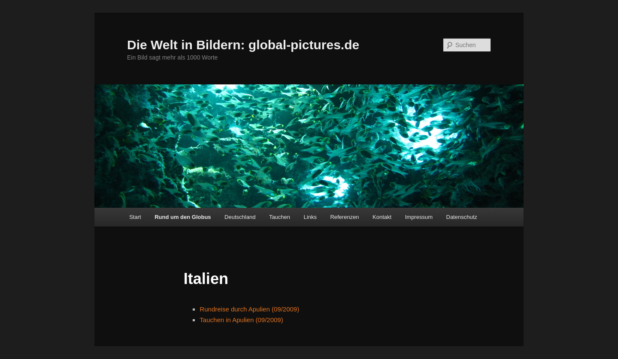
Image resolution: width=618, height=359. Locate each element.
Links (310, 217)
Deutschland (239, 217)
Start (135, 217)
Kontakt (382, 217)
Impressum (419, 217)
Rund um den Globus (182, 217)
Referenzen (344, 217)
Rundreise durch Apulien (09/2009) (249, 309)
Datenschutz (461, 217)
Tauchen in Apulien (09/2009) (241, 319)
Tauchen (279, 217)
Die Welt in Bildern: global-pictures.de (243, 45)
